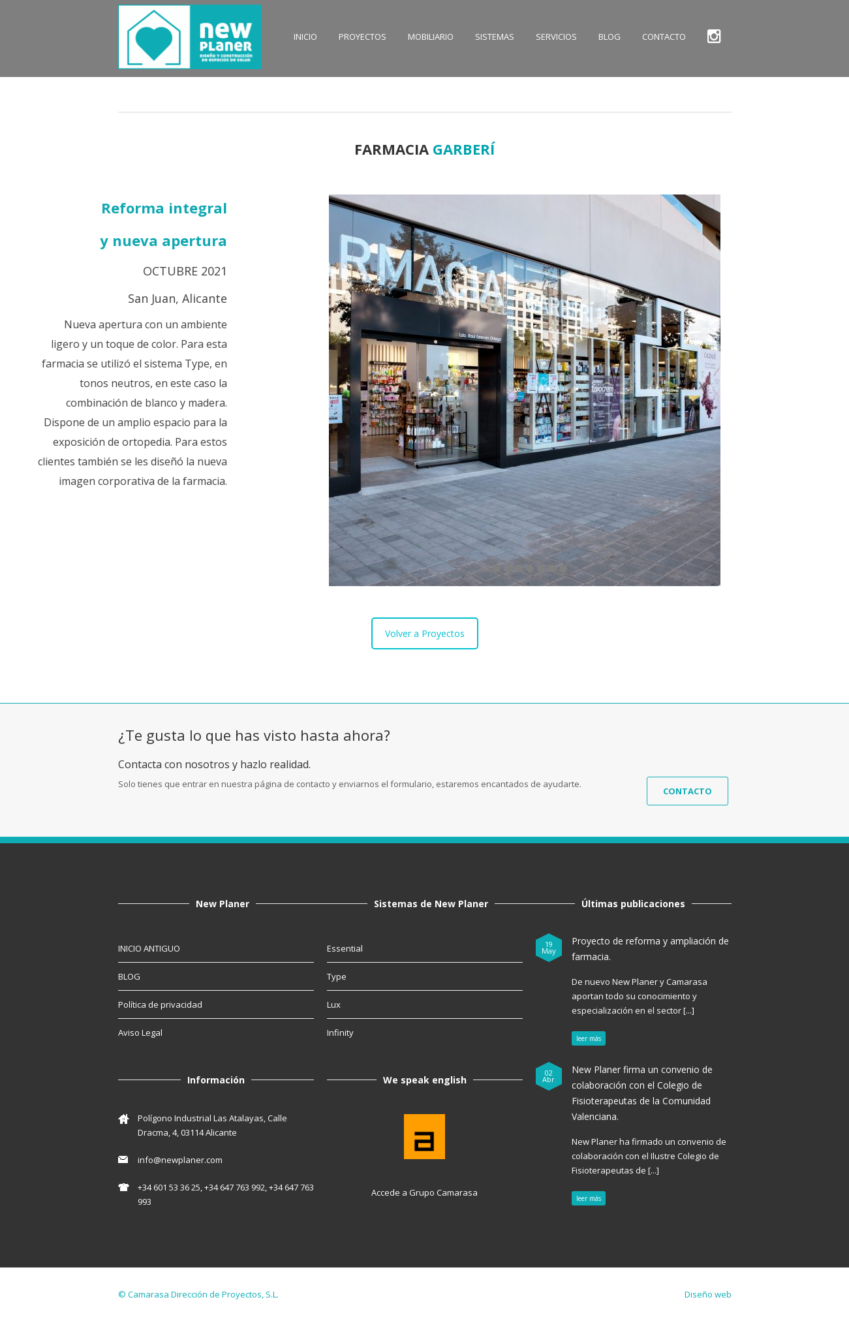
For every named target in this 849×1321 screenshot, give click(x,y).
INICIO (305, 36)
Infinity (340, 1032)
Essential (345, 948)
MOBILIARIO (431, 36)
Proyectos (362, 36)
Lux (334, 1004)
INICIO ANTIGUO (149, 948)
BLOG (609, 36)
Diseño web (708, 1294)
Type (337, 976)
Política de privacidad (160, 1004)
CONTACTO (664, 36)
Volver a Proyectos (425, 633)
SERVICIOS (556, 36)
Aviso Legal (140, 1032)
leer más (588, 1038)
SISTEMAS (494, 36)
